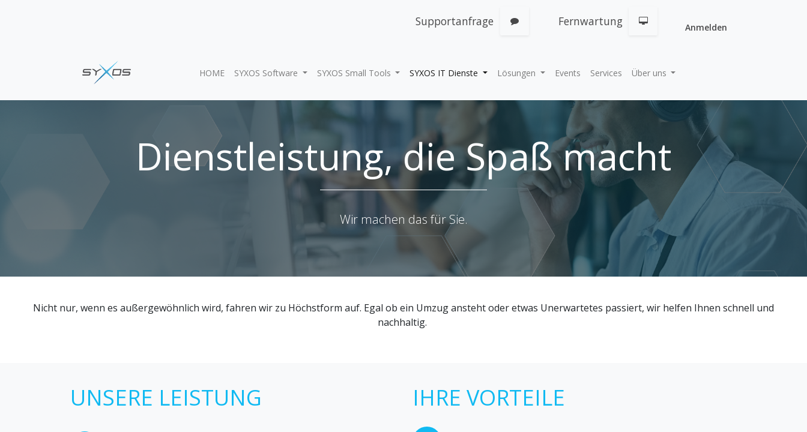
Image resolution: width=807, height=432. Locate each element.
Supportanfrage (455, 21)
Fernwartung (590, 21)
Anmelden (706, 27)
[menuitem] (212, 73)
